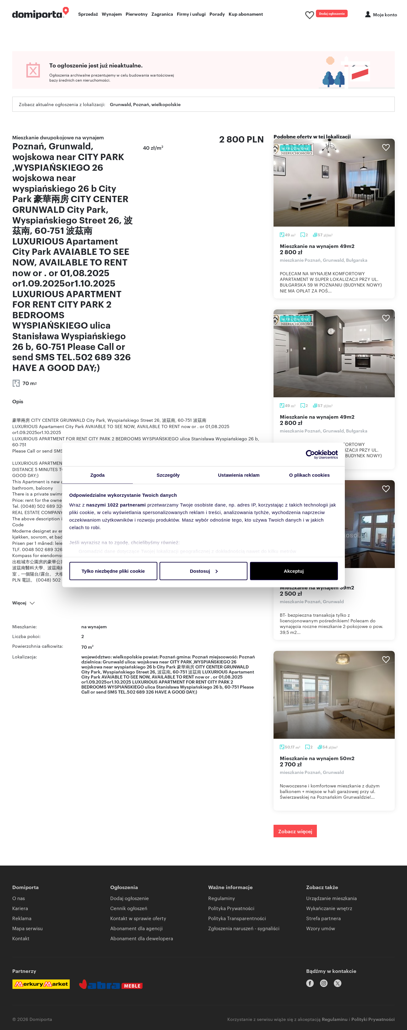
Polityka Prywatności (231, 910)
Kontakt (21, 940)
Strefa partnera (323, 920)
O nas (18, 900)
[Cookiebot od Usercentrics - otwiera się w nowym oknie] (310, 454)
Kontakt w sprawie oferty (138, 920)
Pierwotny (137, 15)
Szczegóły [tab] (168, 474)
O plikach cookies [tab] (309, 474)
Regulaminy (221, 900)
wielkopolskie (127, 659)
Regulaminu (335, 1016)
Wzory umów (320, 930)
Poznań (247, 659)
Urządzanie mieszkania (331, 900)
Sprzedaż (88, 15)
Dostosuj (204, 571)
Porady (217, 15)
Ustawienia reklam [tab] (239, 474)
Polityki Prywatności (373, 1016)
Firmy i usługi (191, 15)
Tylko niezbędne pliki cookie (113, 571)
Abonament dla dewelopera (141, 940)
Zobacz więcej (295, 833)
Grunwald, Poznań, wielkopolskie (145, 106)
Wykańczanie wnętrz (329, 910)
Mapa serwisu (27, 930)
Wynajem (112, 15)
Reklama (21, 920)
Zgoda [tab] (97, 474)
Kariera (20, 910)
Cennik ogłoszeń (128, 910)
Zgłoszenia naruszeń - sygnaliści (243, 930)
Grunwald (113, 664)
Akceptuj (294, 571)
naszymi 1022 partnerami (116, 505)
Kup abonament (246, 15)
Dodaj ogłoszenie (324, 14)
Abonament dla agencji (136, 930)
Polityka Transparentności (237, 920)
